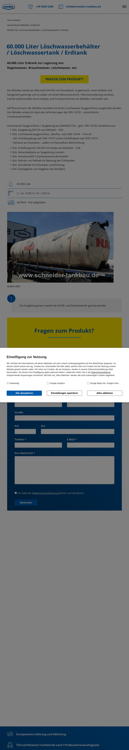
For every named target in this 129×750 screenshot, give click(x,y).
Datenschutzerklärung (101, 372)
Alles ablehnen (105, 393)
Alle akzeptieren (24, 393)
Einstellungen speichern (64, 393)
